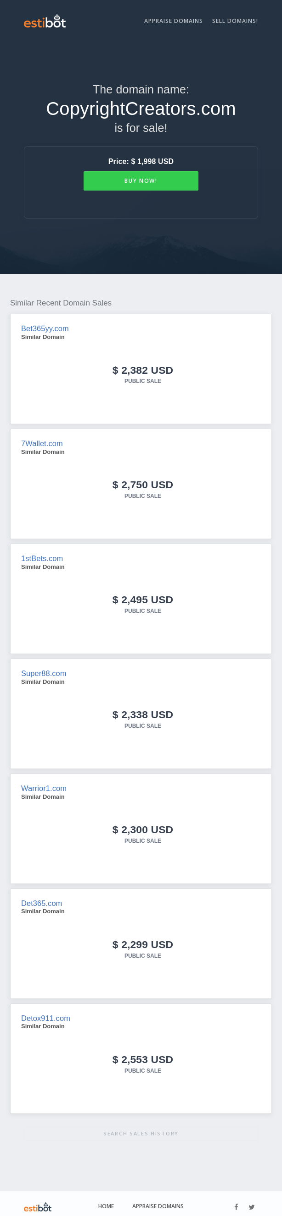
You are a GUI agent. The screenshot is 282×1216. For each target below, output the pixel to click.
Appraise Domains (173, 21)
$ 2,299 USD (142, 939)
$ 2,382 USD (142, 369)
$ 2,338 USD (142, 711)
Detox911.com (45, 1012)
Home (106, 1200)
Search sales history (141, 1126)
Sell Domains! (235, 21)
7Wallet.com (41, 442)
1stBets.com (41, 556)
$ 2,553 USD (142, 1053)
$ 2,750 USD (142, 483)
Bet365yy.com (44, 328)
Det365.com (41, 898)
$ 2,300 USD (142, 825)
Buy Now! (141, 181)
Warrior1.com (43, 784)
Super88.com (43, 670)
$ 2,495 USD (142, 597)
